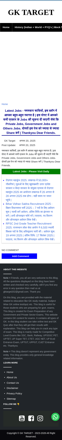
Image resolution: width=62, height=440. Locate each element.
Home (6, 27)
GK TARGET (31, 12)
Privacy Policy (14, 393)
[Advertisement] (31, 69)
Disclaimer (12, 388)
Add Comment (19, 256)
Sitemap (11, 398)
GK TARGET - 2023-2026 (33, 433)
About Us (12, 377)
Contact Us (13, 382)
